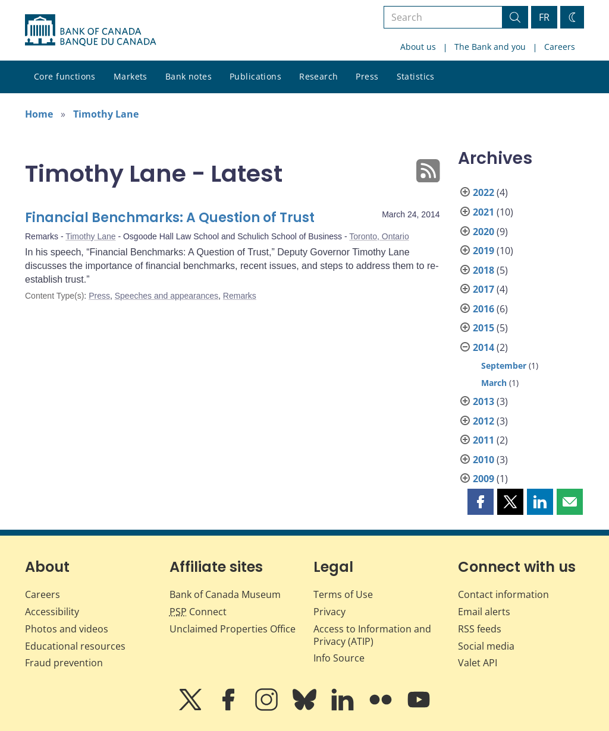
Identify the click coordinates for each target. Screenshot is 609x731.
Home (39, 114)
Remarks (239, 295)
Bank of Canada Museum (225, 594)
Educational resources (75, 646)
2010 (483, 459)
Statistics (416, 76)
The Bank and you (490, 46)
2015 (483, 327)
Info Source (339, 657)
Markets (130, 76)
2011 (483, 440)
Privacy (329, 611)
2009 (483, 478)
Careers (559, 46)
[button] (480, 502)
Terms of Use (343, 594)
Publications (255, 76)
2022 (483, 192)
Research (318, 76)
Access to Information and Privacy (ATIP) (372, 635)
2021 (483, 212)
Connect (198, 611)
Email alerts (484, 611)
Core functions (65, 76)
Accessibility (52, 611)
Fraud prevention (64, 662)
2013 (483, 401)
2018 (483, 270)
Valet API (477, 662)
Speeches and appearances (166, 295)
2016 (483, 308)
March (494, 382)
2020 (483, 231)
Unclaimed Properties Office (232, 628)
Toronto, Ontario (379, 236)
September (503, 365)
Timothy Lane (106, 114)
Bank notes (188, 76)
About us (418, 46)
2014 (483, 347)
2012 (483, 421)
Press (367, 76)
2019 (483, 250)
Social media (486, 646)
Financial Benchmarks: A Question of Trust (170, 217)
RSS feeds (479, 628)
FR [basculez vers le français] (544, 17)
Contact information (503, 594)
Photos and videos (66, 628)
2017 (483, 289)
